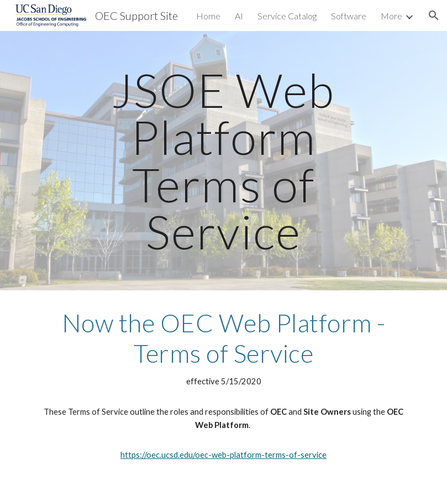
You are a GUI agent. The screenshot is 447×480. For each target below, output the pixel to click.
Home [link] (208, 16)
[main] (223, 160)
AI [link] (239, 16)
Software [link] (348, 16)
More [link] (391, 16)
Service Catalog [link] (287, 16)
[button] (433, 15)
